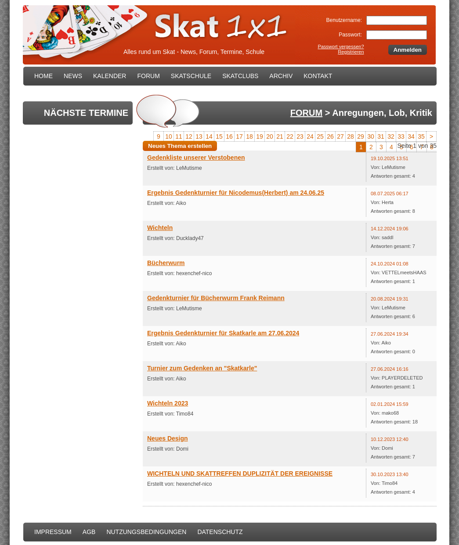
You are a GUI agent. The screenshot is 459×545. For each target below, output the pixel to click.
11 (178, 136)
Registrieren (351, 51)
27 (340, 136)
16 (229, 136)
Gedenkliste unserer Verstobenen (196, 157)
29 (360, 136)
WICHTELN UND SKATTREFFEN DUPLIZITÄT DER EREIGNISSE (240, 473)
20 (269, 136)
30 (370, 136)
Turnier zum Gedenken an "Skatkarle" (202, 368)
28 (350, 136)
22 (289, 136)
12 (188, 136)
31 (380, 136)
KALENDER (109, 75)
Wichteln (160, 227)
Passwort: (350, 35)
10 (168, 136)
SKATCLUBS (240, 75)
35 (421, 136)
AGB (89, 531)
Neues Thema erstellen (180, 146)
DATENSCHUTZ (219, 531)
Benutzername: (344, 20)
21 (279, 136)
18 (249, 136)
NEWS (73, 75)
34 (411, 136)
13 (198, 136)
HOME (43, 75)
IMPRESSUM (53, 531)
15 (219, 136)
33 (401, 136)
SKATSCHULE (191, 75)
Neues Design (167, 438)
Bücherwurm (166, 262)
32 (390, 136)
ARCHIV (281, 75)
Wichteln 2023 (167, 403)
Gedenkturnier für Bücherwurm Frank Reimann (216, 297)
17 (239, 136)
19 (259, 136)
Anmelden (408, 50)
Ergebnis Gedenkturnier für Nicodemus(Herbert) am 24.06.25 (235, 192)
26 (330, 136)
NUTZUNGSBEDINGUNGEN (146, 531)
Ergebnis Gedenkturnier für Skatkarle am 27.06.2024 (223, 333)
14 (209, 136)
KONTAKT (318, 75)
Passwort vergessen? (341, 46)
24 (310, 136)
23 (300, 136)
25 (320, 136)
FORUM (148, 75)
